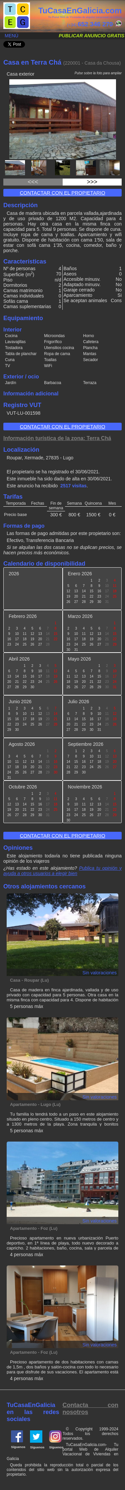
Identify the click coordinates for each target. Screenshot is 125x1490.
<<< (33, 182)
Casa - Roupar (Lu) (29, 980)
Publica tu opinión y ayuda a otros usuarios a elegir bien (62, 870)
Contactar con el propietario (62, 193)
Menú (11, 35)
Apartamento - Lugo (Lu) (35, 1104)
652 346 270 (95, 24)
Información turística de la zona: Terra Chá (57, 438)
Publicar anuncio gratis (91, 35)
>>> (92, 182)
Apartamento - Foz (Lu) (33, 1228)
